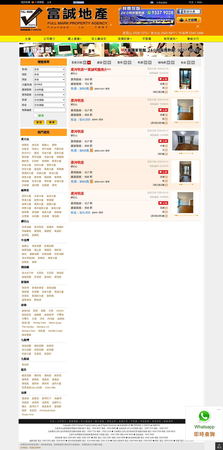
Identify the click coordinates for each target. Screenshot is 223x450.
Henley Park (39, 322)
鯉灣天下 (46, 398)
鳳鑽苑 (47, 231)
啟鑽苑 (35, 235)
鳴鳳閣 (60, 157)
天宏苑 (50, 272)
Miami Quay (55, 322)
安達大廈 (36, 181)
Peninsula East (47, 410)
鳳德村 (57, 231)
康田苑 (37, 375)
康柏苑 (47, 375)
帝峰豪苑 (26, 231)
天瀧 (34, 318)
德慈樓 (57, 212)
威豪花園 (34, 254)
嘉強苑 (47, 277)
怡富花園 (59, 254)
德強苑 (60, 272)
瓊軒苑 (57, 250)
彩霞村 (47, 353)
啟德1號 (26, 310)
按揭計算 (123, 421)
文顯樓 (25, 185)
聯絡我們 (168, 421)
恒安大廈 (26, 169)
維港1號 (26, 322)
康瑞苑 (25, 383)
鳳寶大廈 (56, 161)
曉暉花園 (26, 250)
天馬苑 (40, 272)
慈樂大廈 (51, 204)
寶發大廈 (26, 177)
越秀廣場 (26, 299)
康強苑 (57, 277)
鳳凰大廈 (49, 169)
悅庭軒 (60, 227)
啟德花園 (26, 277)
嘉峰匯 (37, 314)
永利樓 (35, 216)
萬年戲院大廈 (41, 208)
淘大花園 (26, 349)
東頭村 (25, 364)
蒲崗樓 (25, 291)
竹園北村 (59, 149)
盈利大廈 (59, 153)
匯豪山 (45, 144)
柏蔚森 (41, 330)
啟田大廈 (56, 383)
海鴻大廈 (53, 173)
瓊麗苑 (47, 250)
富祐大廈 (26, 165)
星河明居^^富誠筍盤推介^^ (91, 69)
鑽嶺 (54, 144)
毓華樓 (25, 212)
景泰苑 (25, 295)
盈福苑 (37, 169)
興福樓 (25, 181)
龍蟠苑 (50, 227)
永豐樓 (25, 216)
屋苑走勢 (111, 421)
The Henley (28, 326)
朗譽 (24, 410)
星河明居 (39, 227)
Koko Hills (50, 387)
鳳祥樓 (25, 157)
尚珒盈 (50, 318)
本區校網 (144, 421)
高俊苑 (25, 402)
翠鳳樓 (60, 169)
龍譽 (35, 310)
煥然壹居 (26, 314)
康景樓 (50, 295)
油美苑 (45, 402)
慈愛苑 (25, 144)
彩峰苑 (41, 258)
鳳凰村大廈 (27, 173)
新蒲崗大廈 (38, 295)
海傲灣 (57, 398)
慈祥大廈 (26, 196)
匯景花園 (26, 375)
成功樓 (35, 185)
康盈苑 (45, 379)
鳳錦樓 (47, 177)
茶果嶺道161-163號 (32, 387)
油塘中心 (56, 402)
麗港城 (25, 398)
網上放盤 (99, 421)
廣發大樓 (56, 208)
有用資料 (156, 421)
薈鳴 (54, 185)
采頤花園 (51, 287)
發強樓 (35, 212)
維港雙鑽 (26, 334)
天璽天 (25, 318)
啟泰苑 (50, 345)
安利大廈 (39, 165)
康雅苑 (35, 379)
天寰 (51, 310)
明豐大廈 (26, 208)
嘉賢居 (35, 398)
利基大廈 (26, 353)
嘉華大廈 (26, 204)
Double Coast (55, 330)
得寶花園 (39, 349)
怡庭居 (25, 149)
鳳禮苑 (37, 231)
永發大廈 (39, 196)
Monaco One (28, 330)
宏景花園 (26, 227)
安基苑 (37, 353)
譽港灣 (25, 287)
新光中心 (26, 153)
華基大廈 (26, 200)
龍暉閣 (45, 161)
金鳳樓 (45, 185)
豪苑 (36, 153)
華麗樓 (50, 200)
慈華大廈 (39, 200)
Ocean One (28, 414)
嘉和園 (50, 349)
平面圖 (134, 421)
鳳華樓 (57, 177)
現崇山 (35, 149)
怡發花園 (46, 254)
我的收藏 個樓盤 (32, 2)
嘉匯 (43, 310)
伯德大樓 (41, 173)
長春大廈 (46, 153)
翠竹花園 (46, 149)
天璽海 (60, 314)
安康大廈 (49, 157)
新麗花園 (49, 246)
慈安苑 (35, 144)
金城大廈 (59, 181)
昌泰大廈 (46, 291)
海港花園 (36, 246)
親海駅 (57, 406)
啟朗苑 (60, 318)
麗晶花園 (39, 345)
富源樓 (35, 291)
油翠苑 (35, 402)
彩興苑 (25, 262)
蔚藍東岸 (46, 406)
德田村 (35, 383)
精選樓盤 (73, 421)
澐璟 (42, 318)
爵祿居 (37, 299)
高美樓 (45, 216)
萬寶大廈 (39, 204)
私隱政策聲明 (35, 448)
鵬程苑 (25, 161)
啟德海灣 (49, 314)
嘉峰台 (25, 246)
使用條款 (24, 448)
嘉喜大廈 (51, 196)
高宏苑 (33, 410)
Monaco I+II (43, 326)
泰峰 (34, 262)
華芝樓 (47, 181)
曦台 (24, 406)
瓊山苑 (37, 250)
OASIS (59, 310)
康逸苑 (55, 379)
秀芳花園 (36, 157)
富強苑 (37, 277)
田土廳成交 (86, 421)
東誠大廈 (59, 291)
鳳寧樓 (37, 177)
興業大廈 (52, 258)
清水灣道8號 (28, 258)
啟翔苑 (25, 235)
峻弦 (24, 254)
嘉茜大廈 (46, 212)
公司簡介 (61, 421)
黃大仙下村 (27, 272)
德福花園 (26, 345)
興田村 (45, 383)
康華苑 (25, 379)
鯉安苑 (57, 375)
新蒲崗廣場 (38, 287)
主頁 (52, 421)
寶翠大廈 (51, 165)
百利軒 (35, 161)
